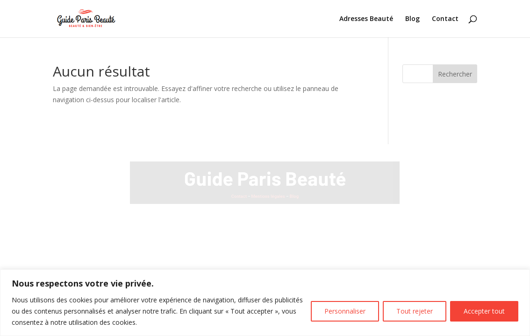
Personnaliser (344, 311)
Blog (412, 19)
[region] (265, 302)
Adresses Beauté (366, 19)
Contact (445, 19)
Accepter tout (484, 311)
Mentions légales (268, 195)
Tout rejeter (414, 311)
